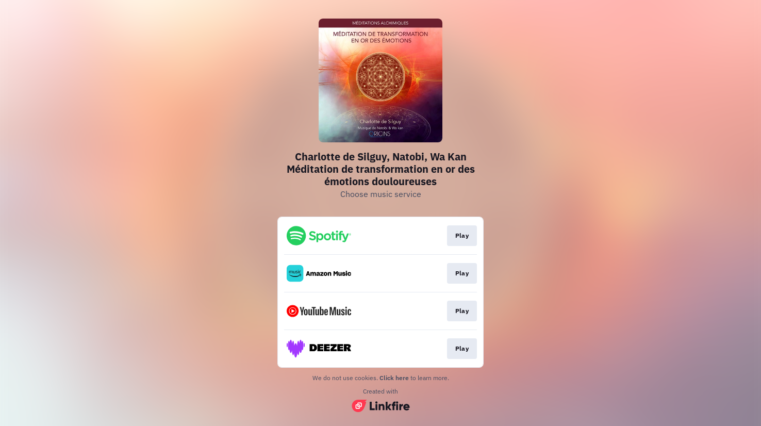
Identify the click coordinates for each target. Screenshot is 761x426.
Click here (394, 378)
